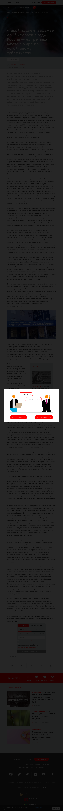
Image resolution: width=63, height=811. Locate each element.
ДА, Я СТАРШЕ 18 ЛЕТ (18, 417)
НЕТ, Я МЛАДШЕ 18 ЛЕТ (44, 417)
